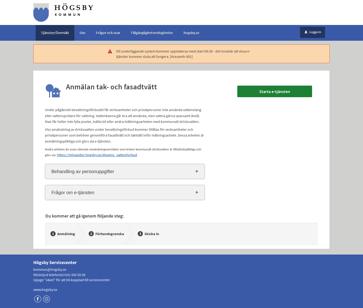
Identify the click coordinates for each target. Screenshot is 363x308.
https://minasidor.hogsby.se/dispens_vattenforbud (97, 154)
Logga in (313, 32)
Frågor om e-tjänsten (72, 192)
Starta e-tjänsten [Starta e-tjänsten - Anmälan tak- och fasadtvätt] (274, 91)
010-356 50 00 (74, 274)
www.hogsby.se (45, 289)
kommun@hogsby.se (49, 269)
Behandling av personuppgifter (82, 171)
